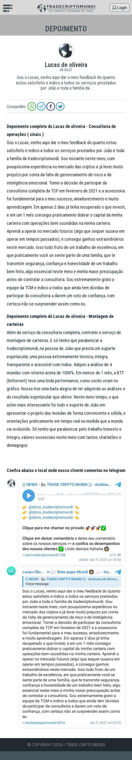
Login (122, 7)
